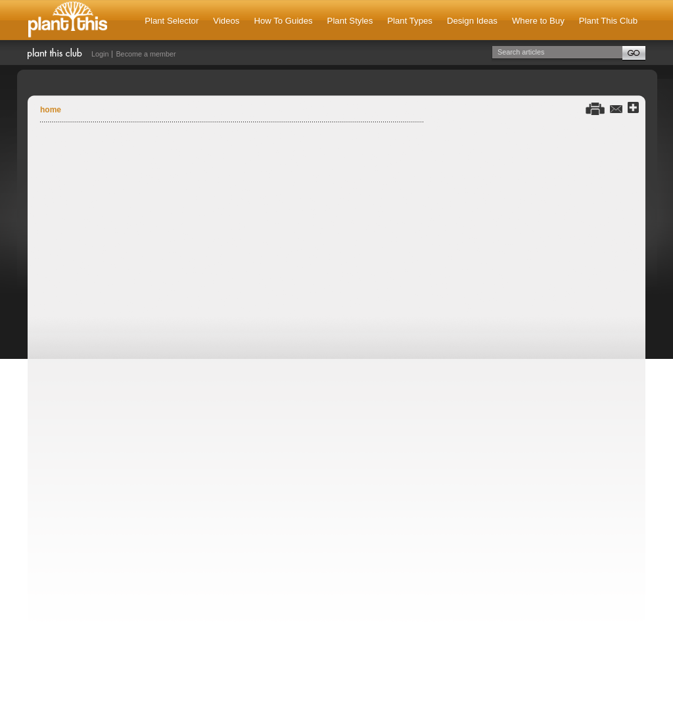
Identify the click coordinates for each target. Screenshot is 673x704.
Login (99, 54)
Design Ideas (472, 21)
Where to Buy (538, 21)
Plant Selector (171, 21)
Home (50, 109)
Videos (226, 21)
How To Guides (283, 21)
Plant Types (409, 21)
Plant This (68, 20)
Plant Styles (350, 21)
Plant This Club (608, 21)
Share (633, 108)
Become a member (145, 54)
